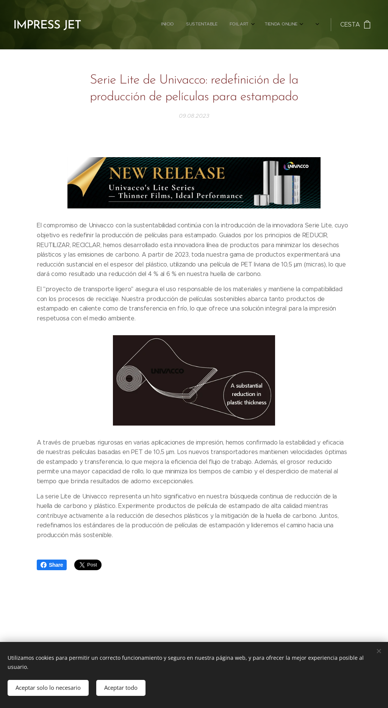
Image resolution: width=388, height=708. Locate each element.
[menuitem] (195, 24)
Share (52, 565)
